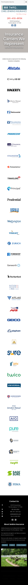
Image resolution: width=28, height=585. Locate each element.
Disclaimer (20, 575)
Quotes (5, 545)
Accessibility (5, 578)
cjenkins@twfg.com (15, 514)
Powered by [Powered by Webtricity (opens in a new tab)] (19, 581)
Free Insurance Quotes (7, 2)
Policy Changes (21, 545)
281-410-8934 (15, 509)
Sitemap (13, 578)
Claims (12, 545)
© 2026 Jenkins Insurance (9, 575)
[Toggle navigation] (26, 2)
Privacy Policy (20, 578)
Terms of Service (7, 581)
